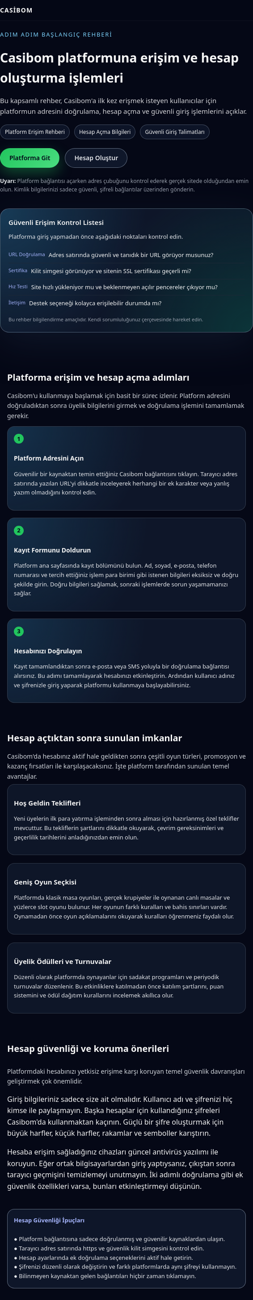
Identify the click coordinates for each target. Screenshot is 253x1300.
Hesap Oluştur (96, 158)
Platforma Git (29, 158)
